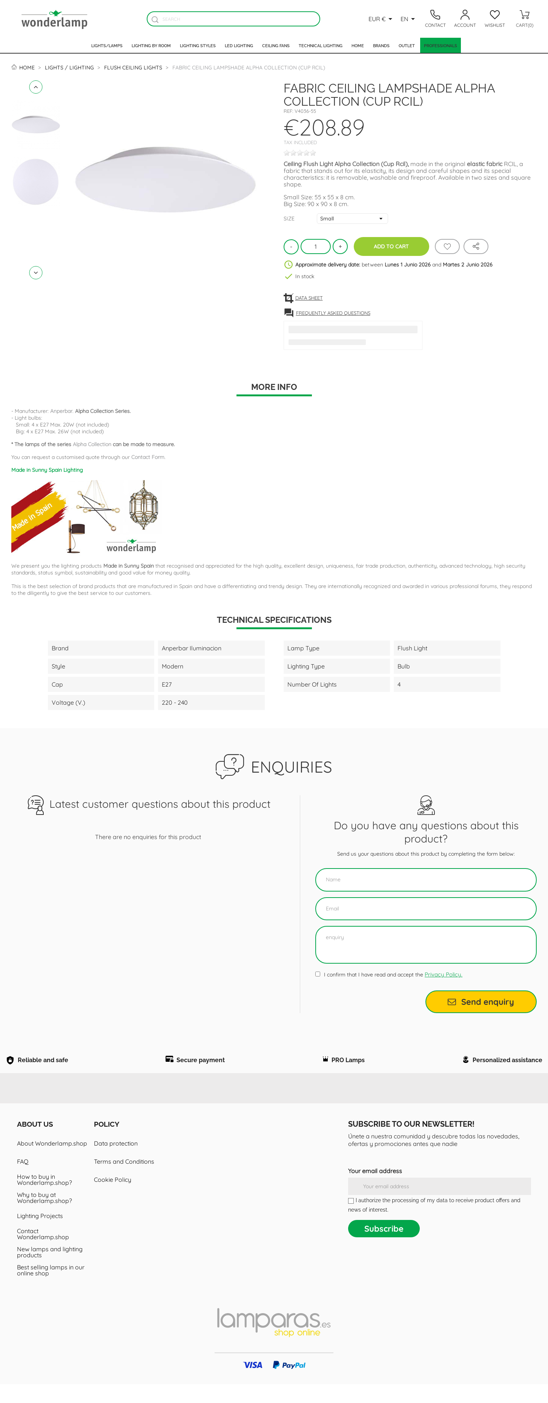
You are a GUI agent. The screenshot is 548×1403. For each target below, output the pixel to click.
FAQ (22, 1180)
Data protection (116, 1162)
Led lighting (239, 45)
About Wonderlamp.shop (52, 1162)
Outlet (407, 45)
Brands (381, 45)
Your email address (375, 1190)
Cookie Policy (112, 1198)
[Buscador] (155, 19)
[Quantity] (316, 246)
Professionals (440, 45)
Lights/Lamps (107, 45)
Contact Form (147, 457)
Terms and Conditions (124, 1180)
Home (358, 45)
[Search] (233, 18)
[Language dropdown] (409, 18)
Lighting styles (198, 45)
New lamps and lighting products (50, 1271)
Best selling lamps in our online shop (50, 1289)
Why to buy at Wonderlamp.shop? (44, 1216)
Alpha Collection (92, 444)
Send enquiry (481, 1001)
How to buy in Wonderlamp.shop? (44, 1198)
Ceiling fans (276, 45)
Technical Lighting (320, 45)
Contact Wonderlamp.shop (43, 1253)
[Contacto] (435, 19)
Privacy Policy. (443, 974)
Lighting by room (151, 45)
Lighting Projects (40, 1234)
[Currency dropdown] (381, 18)
